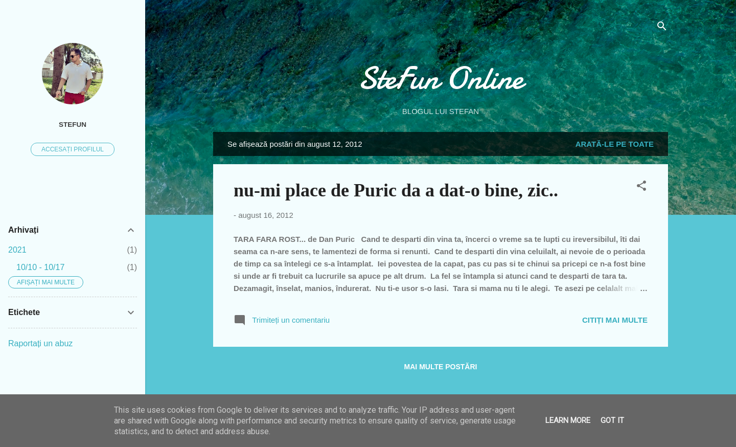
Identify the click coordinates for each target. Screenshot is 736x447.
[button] (641, 187)
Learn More (567, 420)
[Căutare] (662, 27)
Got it (612, 420)
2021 (17, 249)
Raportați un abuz (40, 343)
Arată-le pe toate (615, 144)
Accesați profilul (72, 149)
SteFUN (72, 124)
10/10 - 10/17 (40, 267)
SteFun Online (440, 78)
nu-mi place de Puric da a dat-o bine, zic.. (396, 190)
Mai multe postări (440, 367)
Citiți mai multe (615, 320)
